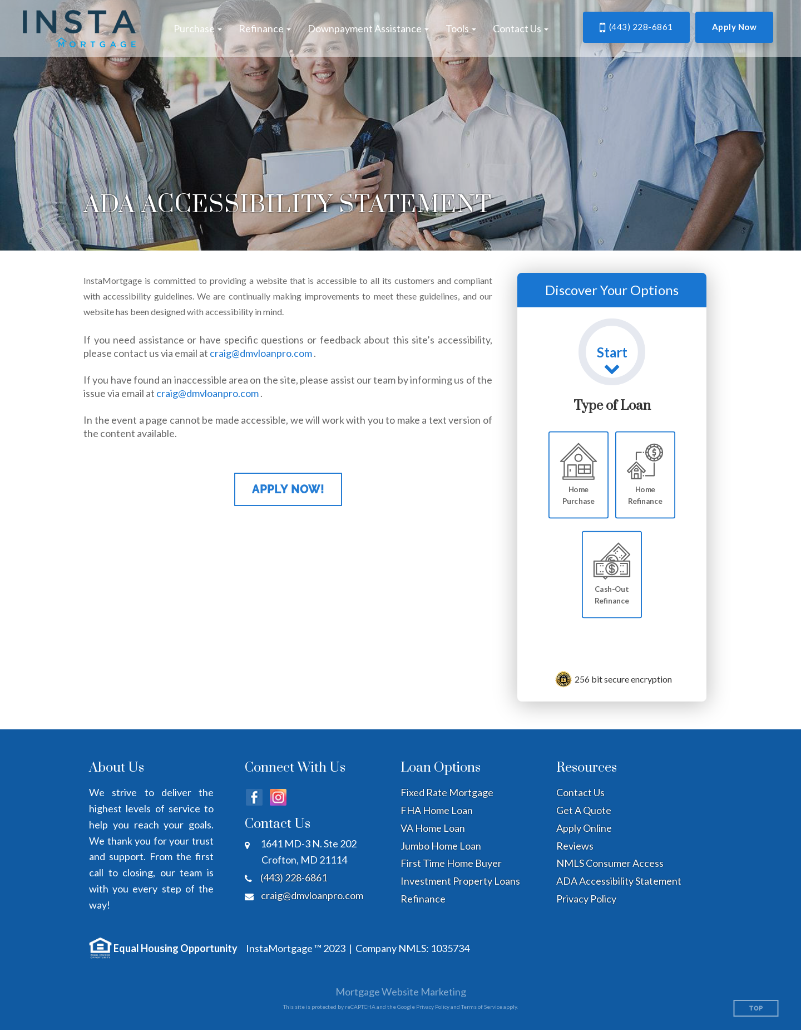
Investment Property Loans (460, 881)
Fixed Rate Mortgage (446, 792)
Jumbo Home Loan (440, 846)
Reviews (575, 846)
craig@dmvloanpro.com (261, 353)
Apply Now (734, 27)
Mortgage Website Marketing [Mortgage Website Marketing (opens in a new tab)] (400, 991)
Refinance (423, 898)
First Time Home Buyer (451, 863)
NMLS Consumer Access (610, 863)
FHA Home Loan (436, 810)
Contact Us (580, 792)
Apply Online (584, 828)
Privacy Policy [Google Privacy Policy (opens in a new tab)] (432, 1006)
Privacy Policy (586, 898)
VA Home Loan (432, 828)
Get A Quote (583, 810)
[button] (197, 28)
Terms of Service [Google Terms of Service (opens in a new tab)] (481, 1006)
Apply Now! (288, 489)
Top (756, 1008)
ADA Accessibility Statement (618, 881)
